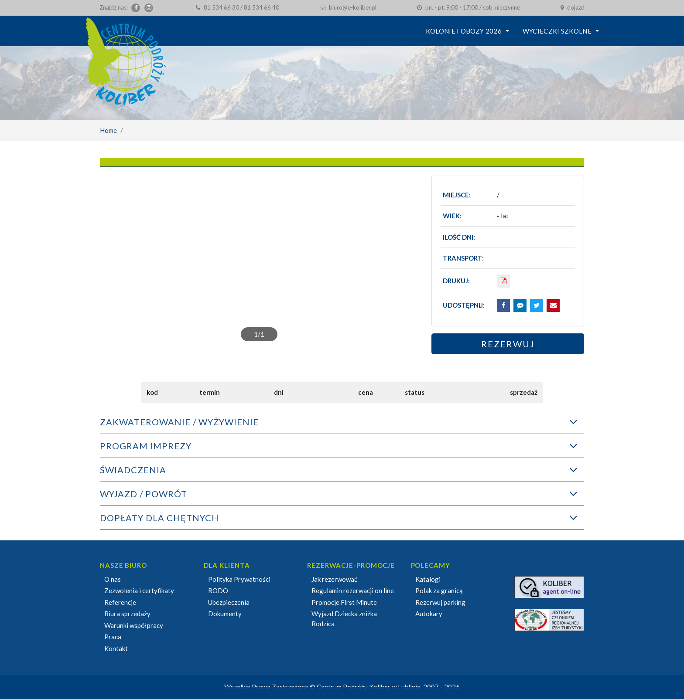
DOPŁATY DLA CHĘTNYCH (159, 517)
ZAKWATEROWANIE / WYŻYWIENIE (179, 422)
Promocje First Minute (344, 602)
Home (108, 130)
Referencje (120, 602)
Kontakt (116, 648)
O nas (112, 579)
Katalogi (428, 579)
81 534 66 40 (261, 7)
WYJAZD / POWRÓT (143, 494)
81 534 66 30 (221, 7)
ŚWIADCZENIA (133, 470)
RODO (218, 590)
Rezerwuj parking (440, 602)
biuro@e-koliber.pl (352, 7)
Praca (112, 637)
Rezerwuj (508, 344)
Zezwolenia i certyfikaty (139, 590)
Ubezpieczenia (229, 602)
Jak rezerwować (334, 579)
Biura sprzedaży (127, 614)
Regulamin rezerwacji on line (352, 590)
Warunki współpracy (133, 625)
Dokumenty (225, 614)
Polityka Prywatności (239, 579)
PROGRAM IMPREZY (146, 446)
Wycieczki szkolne (557, 31)
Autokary (428, 614)
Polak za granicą (439, 590)
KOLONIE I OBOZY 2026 (464, 31)
